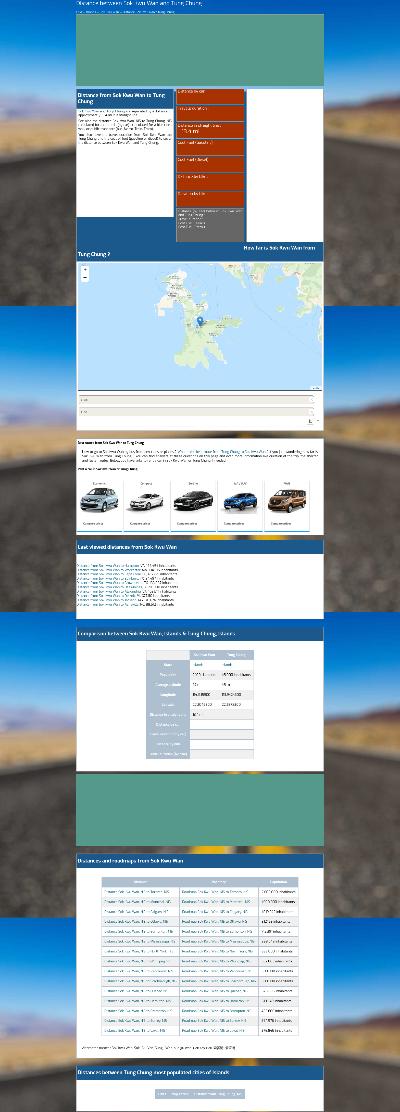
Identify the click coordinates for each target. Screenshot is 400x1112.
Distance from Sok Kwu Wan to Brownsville (109, 583)
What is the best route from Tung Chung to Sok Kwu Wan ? (223, 452)
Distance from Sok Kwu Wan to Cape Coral (109, 574)
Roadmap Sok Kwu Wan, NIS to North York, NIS (217, 952)
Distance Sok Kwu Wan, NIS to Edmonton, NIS (138, 932)
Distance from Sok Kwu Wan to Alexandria (109, 592)
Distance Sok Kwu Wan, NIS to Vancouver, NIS (138, 972)
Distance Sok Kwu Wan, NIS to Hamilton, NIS (137, 1001)
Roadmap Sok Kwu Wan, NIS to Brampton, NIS (217, 1011)
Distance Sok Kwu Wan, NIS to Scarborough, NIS (140, 981)
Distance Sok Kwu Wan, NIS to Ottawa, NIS (136, 922)
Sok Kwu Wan (88, 111)
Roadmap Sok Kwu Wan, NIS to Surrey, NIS (214, 1021)
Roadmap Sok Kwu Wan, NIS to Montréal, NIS (216, 902)
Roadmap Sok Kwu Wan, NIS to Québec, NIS (214, 991)
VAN (287, 504)
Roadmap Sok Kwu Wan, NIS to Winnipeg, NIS (216, 962)
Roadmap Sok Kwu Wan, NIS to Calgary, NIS (214, 912)
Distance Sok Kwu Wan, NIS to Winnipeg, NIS (137, 962)
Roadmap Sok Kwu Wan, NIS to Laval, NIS (213, 1031)
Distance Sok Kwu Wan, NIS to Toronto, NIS (136, 892)
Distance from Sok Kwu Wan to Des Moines (109, 587)
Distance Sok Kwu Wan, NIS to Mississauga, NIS (139, 942)
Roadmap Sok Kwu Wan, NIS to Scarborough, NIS (219, 981)
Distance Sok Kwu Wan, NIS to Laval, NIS (134, 1031)
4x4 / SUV (240, 504)
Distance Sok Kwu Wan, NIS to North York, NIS (138, 952)
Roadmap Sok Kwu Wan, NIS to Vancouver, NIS (217, 972)
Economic (99, 504)
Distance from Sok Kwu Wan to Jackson (106, 600)
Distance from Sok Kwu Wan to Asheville (108, 605)
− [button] (85, 278)
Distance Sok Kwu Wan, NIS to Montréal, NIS (137, 902)
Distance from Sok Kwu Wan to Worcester (108, 570)
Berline (193, 504)
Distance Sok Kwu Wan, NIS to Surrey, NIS (135, 1021)
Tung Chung (116, 111)
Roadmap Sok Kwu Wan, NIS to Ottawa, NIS (214, 922)
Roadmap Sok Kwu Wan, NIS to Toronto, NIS (215, 892)
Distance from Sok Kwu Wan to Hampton (108, 566)
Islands (198, 665)
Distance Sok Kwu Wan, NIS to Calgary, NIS (136, 912)
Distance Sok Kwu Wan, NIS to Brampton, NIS (138, 1011)
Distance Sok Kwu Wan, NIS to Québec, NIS (136, 991)
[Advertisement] (200, 50)
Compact (146, 504)
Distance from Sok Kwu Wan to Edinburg (107, 579)
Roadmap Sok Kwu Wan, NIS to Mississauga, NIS (218, 942)
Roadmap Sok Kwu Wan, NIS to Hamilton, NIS (216, 1001)
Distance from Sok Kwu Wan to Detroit (106, 596)
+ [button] (85, 270)
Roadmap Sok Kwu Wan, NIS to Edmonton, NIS (217, 932)
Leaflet (316, 388)
